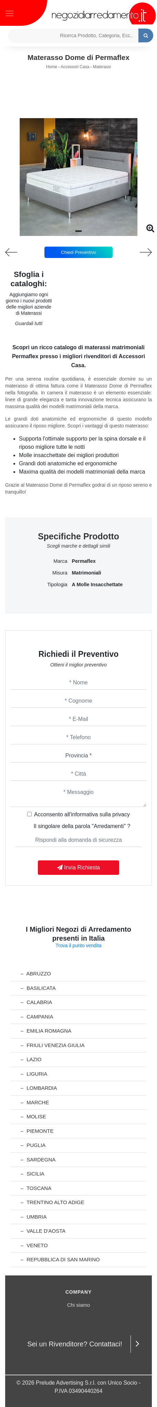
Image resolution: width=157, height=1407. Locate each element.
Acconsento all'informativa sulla (82, 814)
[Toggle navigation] (9, 13)
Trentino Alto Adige (52, 1202)
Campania (37, 1017)
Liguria (34, 1074)
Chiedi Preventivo (78, 252)
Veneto (34, 1245)
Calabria (36, 1002)
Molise (33, 1116)
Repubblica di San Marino (60, 1259)
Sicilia (32, 1174)
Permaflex (84, 561)
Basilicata (38, 988)
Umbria (34, 1217)
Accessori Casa (75, 66)
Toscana (36, 1188)
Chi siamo (78, 1305)
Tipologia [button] (57, 584)
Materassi (102, 66)
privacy (121, 814)
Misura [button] (59, 573)
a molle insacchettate (97, 584)
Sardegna (38, 1159)
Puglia (33, 1145)
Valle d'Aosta (43, 1231)
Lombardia (39, 1088)
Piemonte (37, 1131)
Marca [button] (60, 561)
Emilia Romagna (46, 1031)
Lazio (31, 1059)
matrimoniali (86, 573)
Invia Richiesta (78, 867)
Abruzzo (36, 973)
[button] (78, 231)
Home (51, 66)
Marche (35, 1102)
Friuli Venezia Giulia (53, 1045)
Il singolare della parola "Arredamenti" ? (82, 826)
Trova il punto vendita (78, 945)
